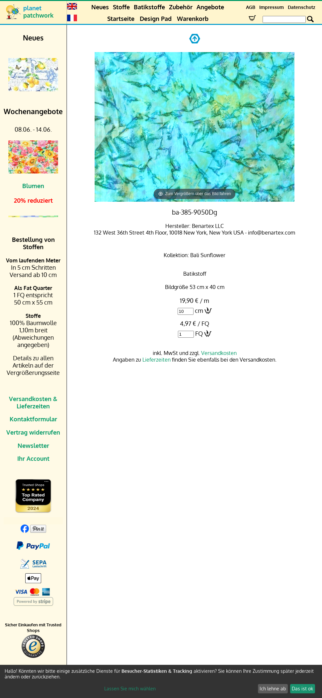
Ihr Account (33, 458)
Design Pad (156, 18)
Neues (100, 7)
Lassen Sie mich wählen (130, 688)
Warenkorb (192, 18)
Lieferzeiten (156, 359)
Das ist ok (302, 688)
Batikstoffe (149, 7)
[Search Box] (284, 19)
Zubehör (181, 7)
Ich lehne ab (273, 688)
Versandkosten (219, 353)
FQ (199, 333)
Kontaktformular (33, 419)
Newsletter (33, 445)
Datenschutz (301, 7)
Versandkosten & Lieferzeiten (33, 402)
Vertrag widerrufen (33, 432)
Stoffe (121, 7)
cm (199, 310)
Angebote (210, 7)
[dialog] (161, 681)
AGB (250, 7)
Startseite (120, 18)
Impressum (271, 7)
